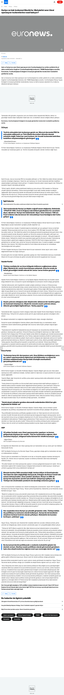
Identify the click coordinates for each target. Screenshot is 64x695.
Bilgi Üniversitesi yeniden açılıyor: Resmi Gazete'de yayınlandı (18, 609)
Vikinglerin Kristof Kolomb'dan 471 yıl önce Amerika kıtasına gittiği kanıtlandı (22, 601)
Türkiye (15, 6)
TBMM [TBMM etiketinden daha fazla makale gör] (38, 615)
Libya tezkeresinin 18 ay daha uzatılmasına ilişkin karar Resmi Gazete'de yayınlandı (25, 204)
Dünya (10, 6)
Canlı (59, 2)
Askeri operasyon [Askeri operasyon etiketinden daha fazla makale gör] (8, 615)
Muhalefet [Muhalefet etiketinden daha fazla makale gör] (6, 619)
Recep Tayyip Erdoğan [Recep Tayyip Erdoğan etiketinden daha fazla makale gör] (24, 615)
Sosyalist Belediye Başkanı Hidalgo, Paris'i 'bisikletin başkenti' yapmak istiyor (22, 605)
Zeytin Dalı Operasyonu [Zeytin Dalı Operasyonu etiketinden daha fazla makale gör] (51, 615)
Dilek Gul (5, 56)
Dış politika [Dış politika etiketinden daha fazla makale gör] (17, 619)
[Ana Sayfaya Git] (6, 2)
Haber (5, 6)
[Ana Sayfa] (1, 6)
